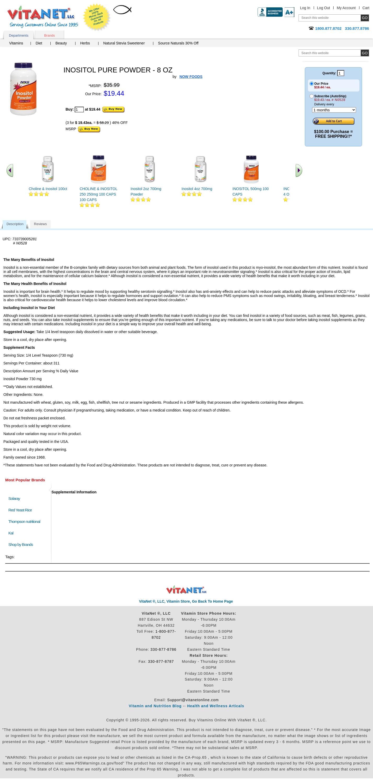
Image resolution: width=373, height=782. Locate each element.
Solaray (14, 498)
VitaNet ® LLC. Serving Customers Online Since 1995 (43, 17)
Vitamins (16, 43)
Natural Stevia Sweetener (124, 43)
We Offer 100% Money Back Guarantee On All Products (97, 17)
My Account (346, 8)
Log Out (323, 8)
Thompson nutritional (24, 521)
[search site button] (365, 53)
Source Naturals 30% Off (178, 43)
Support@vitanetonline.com (193, 700)
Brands (49, 35)
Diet (39, 43)
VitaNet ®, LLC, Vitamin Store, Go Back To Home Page (186, 601)
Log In (305, 8)
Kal (10, 533)
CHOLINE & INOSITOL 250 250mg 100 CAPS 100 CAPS (98, 194)
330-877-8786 (163, 649)
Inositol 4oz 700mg (197, 189)
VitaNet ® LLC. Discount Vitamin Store (186, 589)
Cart (366, 8)
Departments (18, 35)
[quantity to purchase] (79, 109)
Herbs (85, 43)
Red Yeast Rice (20, 510)
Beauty (61, 43)
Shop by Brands (21, 544)
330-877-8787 (161, 661)
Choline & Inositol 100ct (48, 189)
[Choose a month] (334, 110)
